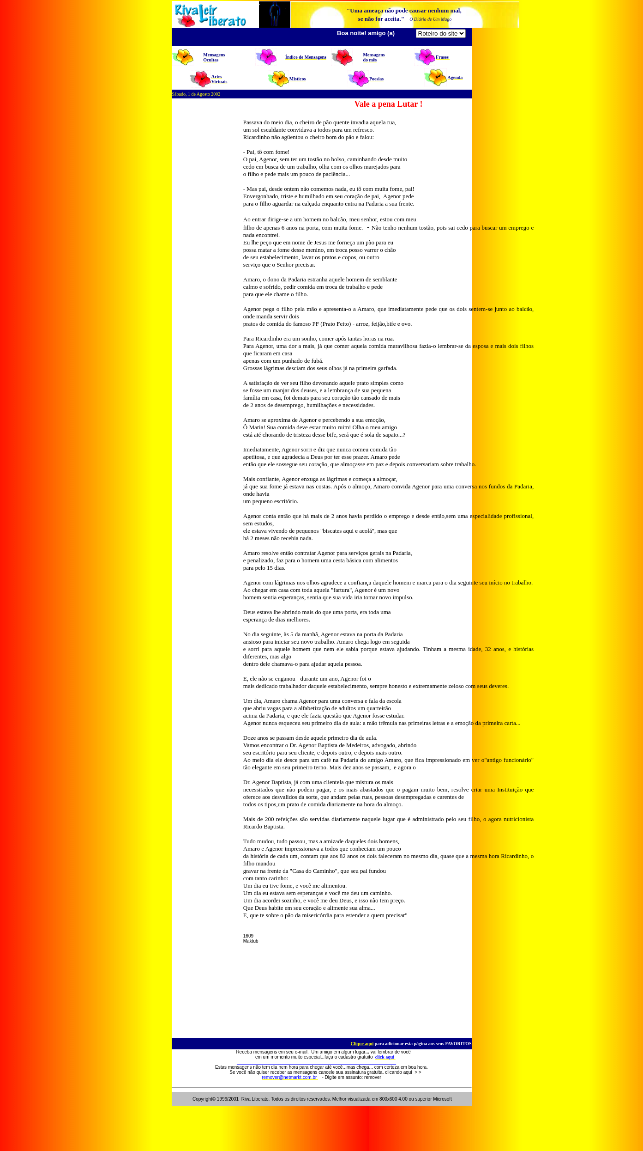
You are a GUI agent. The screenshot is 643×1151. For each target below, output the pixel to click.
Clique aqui (362, 1043)
